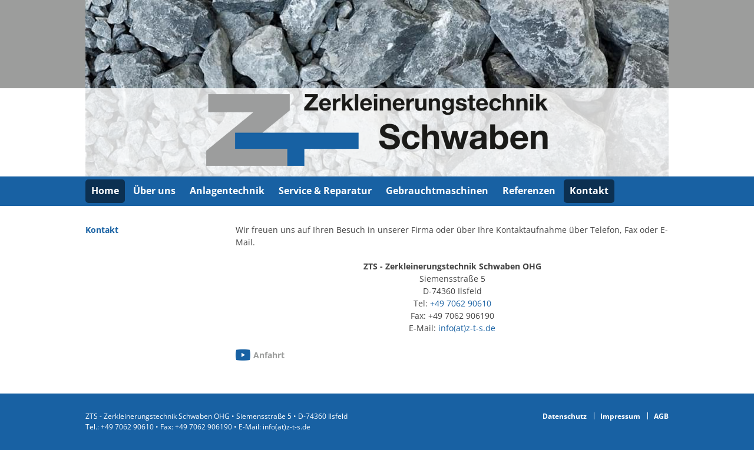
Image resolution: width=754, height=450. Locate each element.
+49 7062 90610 (460, 303)
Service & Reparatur (325, 190)
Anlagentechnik (227, 190)
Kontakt (589, 190)
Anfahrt (269, 355)
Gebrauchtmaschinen (437, 190)
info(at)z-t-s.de (466, 328)
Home (105, 190)
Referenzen (528, 190)
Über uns (154, 190)
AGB (661, 416)
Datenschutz (565, 416)
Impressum (620, 416)
